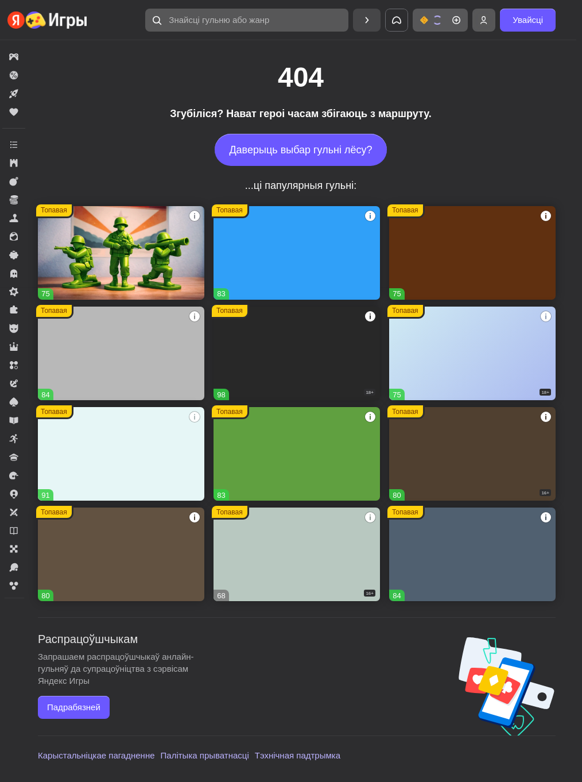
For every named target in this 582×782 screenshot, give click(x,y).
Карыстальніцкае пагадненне (96, 755)
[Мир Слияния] (472, 554)
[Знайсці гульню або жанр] (247, 20)
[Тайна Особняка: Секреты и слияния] (121, 454)
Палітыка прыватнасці (205, 755)
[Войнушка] (121, 253)
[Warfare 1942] (472, 353)
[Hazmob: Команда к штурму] (472, 454)
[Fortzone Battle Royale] (297, 454)
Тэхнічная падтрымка (297, 755)
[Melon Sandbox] (297, 353)
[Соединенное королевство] (297, 253)
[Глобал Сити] (472, 253)
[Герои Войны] (297, 554)
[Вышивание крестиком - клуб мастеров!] (121, 353)
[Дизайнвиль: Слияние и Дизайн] (121, 554)
